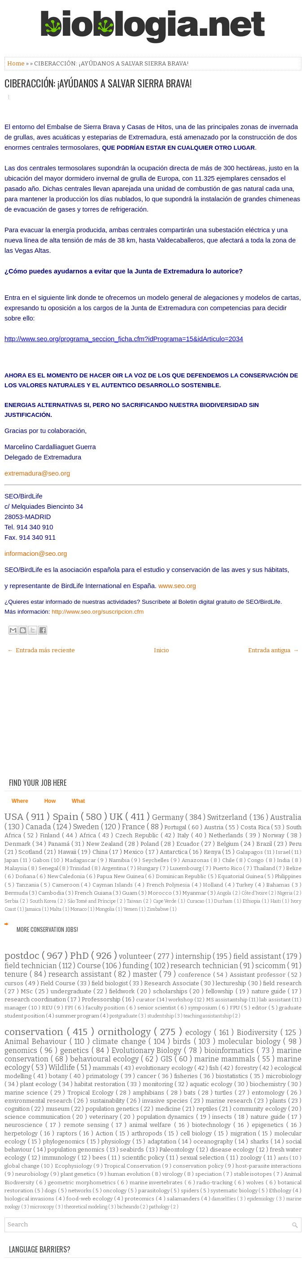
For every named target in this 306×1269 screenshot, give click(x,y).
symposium (203, 1008)
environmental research (39, 1100)
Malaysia (16, 868)
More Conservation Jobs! (47, 929)
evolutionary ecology (165, 1068)
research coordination (35, 999)
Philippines (288, 876)
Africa (88, 835)
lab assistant (275, 999)
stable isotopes (254, 1174)
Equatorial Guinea (241, 876)
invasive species (166, 1100)
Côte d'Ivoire (254, 893)
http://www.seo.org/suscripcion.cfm (98, 611)
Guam (130, 893)
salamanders (184, 1198)
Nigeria (285, 893)
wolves (256, 1182)
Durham (224, 901)
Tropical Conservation (133, 1166)
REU (48, 1008)
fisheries (187, 1076)
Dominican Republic (182, 876)
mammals (106, 1068)
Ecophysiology (74, 1166)
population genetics (113, 1108)
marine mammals (226, 1059)
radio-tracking (215, 1182)
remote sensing (87, 1125)
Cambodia (51, 893)
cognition (17, 1108)
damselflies (224, 1199)
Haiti (276, 901)
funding (136, 965)
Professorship (102, 999)
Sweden (87, 827)
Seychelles (156, 860)
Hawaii (68, 852)
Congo (256, 860)
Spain (66, 817)
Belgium (228, 843)
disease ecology (233, 1149)
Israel (283, 852)
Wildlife (62, 1067)
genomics (22, 1050)
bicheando (128, 1207)
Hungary (148, 868)
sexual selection (203, 1157)
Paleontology (177, 1149)
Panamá (59, 843)
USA (15, 817)
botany (59, 1076)
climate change (120, 1041)
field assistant (258, 956)
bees (100, 1157)
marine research (229, 1100)
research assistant (81, 974)
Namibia (120, 860)
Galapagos (250, 852)
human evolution (130, 1174)
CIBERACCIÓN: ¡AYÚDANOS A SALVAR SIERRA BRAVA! (98, 83)
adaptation (163, 1141)
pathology (159, 1207)
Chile (229, 860)
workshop (181, 999)
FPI (69, 1008)
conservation (35, 1032)
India (284, 860)
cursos (14, 983)
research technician (205, 965)
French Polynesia (169, 885)
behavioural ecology (105, 1059)
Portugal (176, 827)
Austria (214, 827)
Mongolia (105, 909)
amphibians (149, 1092)
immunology (60, 1157)
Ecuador (188, 843)
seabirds (132, 1149)
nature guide (269, 991)
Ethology (281, 1190)
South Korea (43, 901)
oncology (115, 1190)
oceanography (214, 1141)
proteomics (140, 1198)
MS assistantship (227, 999)
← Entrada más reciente (41, 650)
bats (191, 1092)
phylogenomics (65, 1141)
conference (195, 974)
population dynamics (166, 1116)
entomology (269, 1092)
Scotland (31, 852)
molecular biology (250, 1041)
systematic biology (234, 1190)
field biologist (110, 983)
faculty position (106, 1008)
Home (16, 63)
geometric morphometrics (82, 1182)
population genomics (77, 1149)
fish (214, 1068)
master (146, 974)
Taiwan (135, 901)
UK (117, 817)
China (100, 852)
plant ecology (39, 1084)
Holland (214, 885)
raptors (68, 1133)
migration (244, 1133)
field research (282, 983)
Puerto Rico (228, 868)
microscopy (42, 1207)
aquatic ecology (212, 1084)
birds (183, 1041)
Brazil (265, 843)
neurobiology (32, 1174)
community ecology (260, 1108)
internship (194, 956)
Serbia (12, 901)
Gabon (41, 860)
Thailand (265, 868)
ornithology (126, 1032)
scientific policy (144, 1157)
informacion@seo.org (35, 553)
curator (146, 999)
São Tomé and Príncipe (92, 901)
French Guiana (93, 893)
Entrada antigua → (273, 650)
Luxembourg (186, 868)
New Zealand (105, 843)
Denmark (18, 843)
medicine (168, 1108)
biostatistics (233, 1076)
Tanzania (28, 885)
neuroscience (24, 1125)
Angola (224, 893)
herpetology (22, 1133)
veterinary (104, 1116)
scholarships (171, 991)
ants (284, 1158)
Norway (274, 835)
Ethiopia (252, 901)
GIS (168, 1059)
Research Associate (172, 983)
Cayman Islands (113, 885)
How (50, 801)
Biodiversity (258, 1032)
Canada (39, 827)
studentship (161, 1016)
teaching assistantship (208, 1016)
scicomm (271, 965)
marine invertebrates (157, 1182)
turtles (225, 1092)
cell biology (197, 1133)
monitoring (159, 1084)
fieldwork (122, 991)
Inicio (161, 650)
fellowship (220, 991)
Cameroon (66, 885)
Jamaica (33, 909)
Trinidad (80, 868)
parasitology (154, 1190)
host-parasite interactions (269, 1166)
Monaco (78, 909)
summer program (77, 1016)
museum (58, 1108)
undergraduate (72, 991)
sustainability (108, 1100)
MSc (28, 991)
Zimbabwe (158, 909)
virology (173, 1174)
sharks (260, 1141)
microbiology (284, 1076)
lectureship (232, 983)
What (78, 801)
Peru (295, 843)
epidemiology (261, 1199)
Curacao (196, 901)
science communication (38, 1116)
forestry (247, 1068)
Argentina (114, 868)
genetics (76, 1050)
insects (223, 1116)
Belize (294, 868)
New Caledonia (66, 876)
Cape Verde (165, 901)
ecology (199, 1032)
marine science (27, 1092)
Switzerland (228, 817)
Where (20, 801)
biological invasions (30, 1198)
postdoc (23, 955)
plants (279, 1100)
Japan (12, 860)
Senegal (49, 868)
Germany (168, 817)
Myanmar (194, 893)
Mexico (134, 852)
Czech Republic (138, 835)
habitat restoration (100, 1084)
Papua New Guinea (120, 876)
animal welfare (151, 1125)
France (134, 827)
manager (16, 1008)
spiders (191, 1190)
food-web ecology (90, 1198)
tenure (17, 974)
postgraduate (123, 1016)
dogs (51, 1190)
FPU (235, 1008)
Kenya (213, 852)
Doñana (26, 876)
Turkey (245, 885)
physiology (116, 1141)
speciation (209, 1174)
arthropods (148, 1133)
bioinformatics (230, 1050)
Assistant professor (259, 974)
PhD (80, 955)
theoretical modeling (86, 1207)
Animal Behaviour (37, 1041)
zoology (251, 1157)
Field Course (58, 983)
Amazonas (196, 860)
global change (22, 1166)
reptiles (208, 1108)
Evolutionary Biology (148, 1050)
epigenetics (269, 1125)
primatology (103, 1076)
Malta (56, 909)
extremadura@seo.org (37, 473)
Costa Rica (255, 827)
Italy (184, 835)
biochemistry (269, 1084)
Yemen (131, 909)
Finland (51, 835)
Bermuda (16, 893)
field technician (31, 965)
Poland (150, 843)
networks (80, 1190)
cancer (147, 1076)
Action (105, 1133)
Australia (286, 817)
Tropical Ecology (91, 1092)
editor (260, 1008)
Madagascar (81, 860)
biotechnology (212, 1125)
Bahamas (279, 885)
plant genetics (79, 1174)
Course (89, 965)
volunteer (136, 956)
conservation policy (198, 1166)
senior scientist (157, 1008)
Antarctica (174, 852)
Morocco (160, 893)
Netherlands (227, 835)
